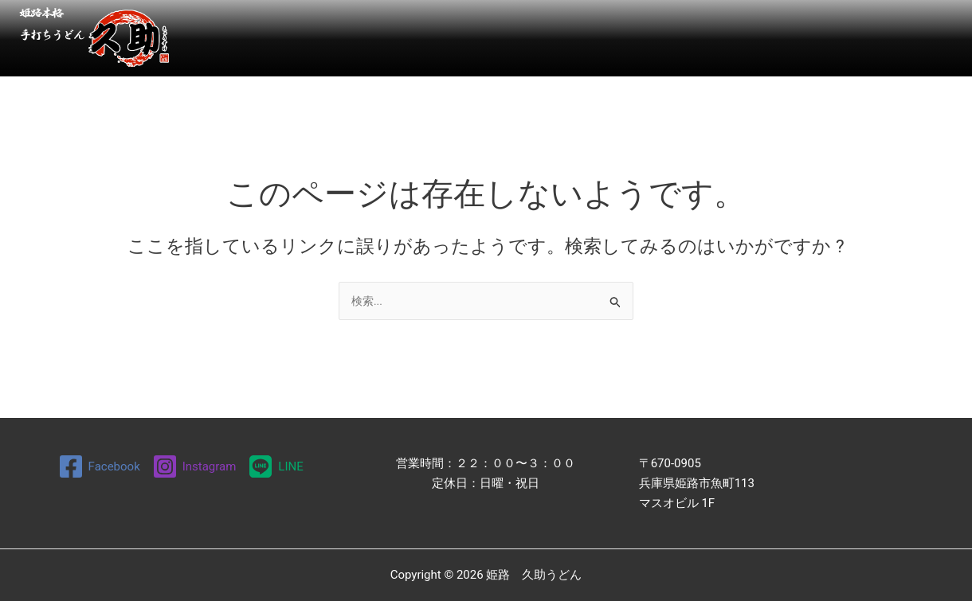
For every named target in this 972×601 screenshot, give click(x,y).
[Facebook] (98, 466)
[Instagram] (194, 466)
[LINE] (276, 466)
